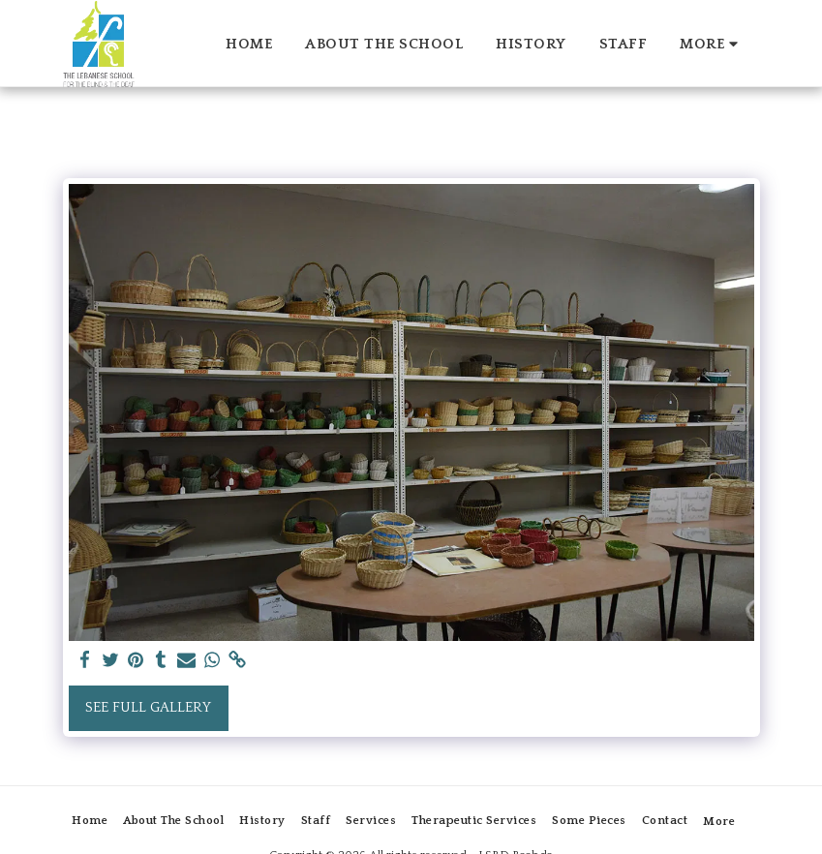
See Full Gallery (148, 707)
